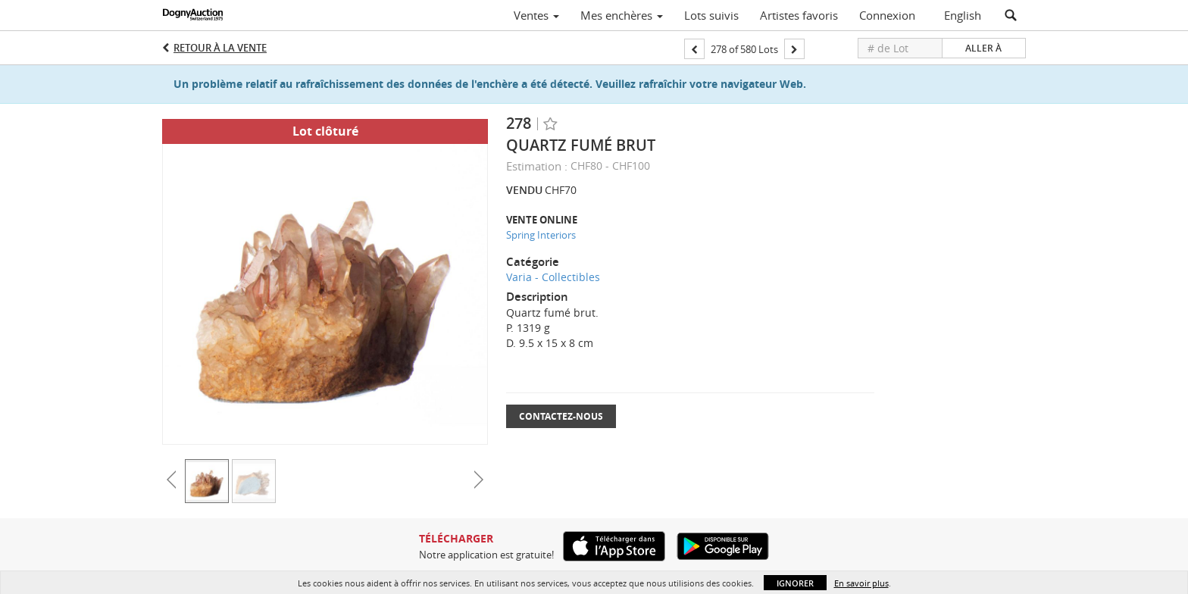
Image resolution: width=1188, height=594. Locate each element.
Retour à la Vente (220, 48)
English (962, 15)
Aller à (983, 48)
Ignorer (795, 583)
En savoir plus (861, 583)
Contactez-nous (561, 416)
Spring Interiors (541, 235)
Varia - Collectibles (553, 277)
